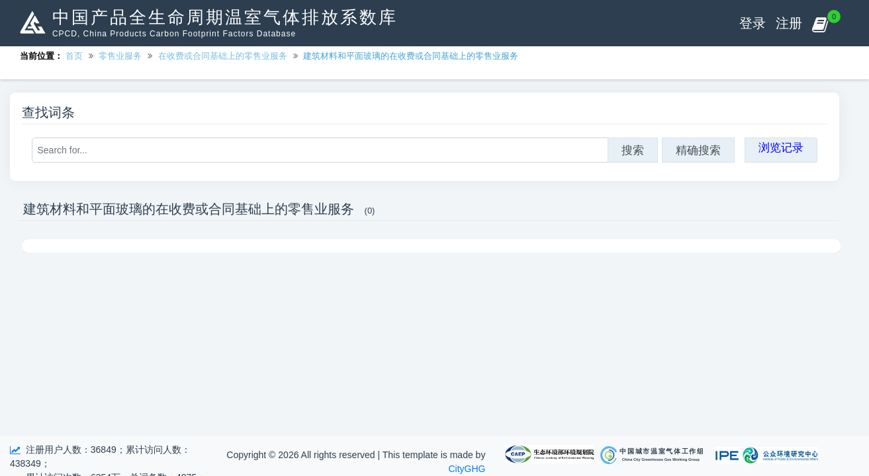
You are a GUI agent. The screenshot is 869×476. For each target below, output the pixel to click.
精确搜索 (698, 150)
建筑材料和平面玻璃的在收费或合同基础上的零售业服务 (410, 56)
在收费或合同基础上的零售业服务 (222, 56)
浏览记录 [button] (780, 147)
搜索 (632, 150)
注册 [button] (789, 23)
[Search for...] (320, 150)
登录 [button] (752, 23)
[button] (820, 23)
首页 (74, 56)
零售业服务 (120, 56)
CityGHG (466, 468)
